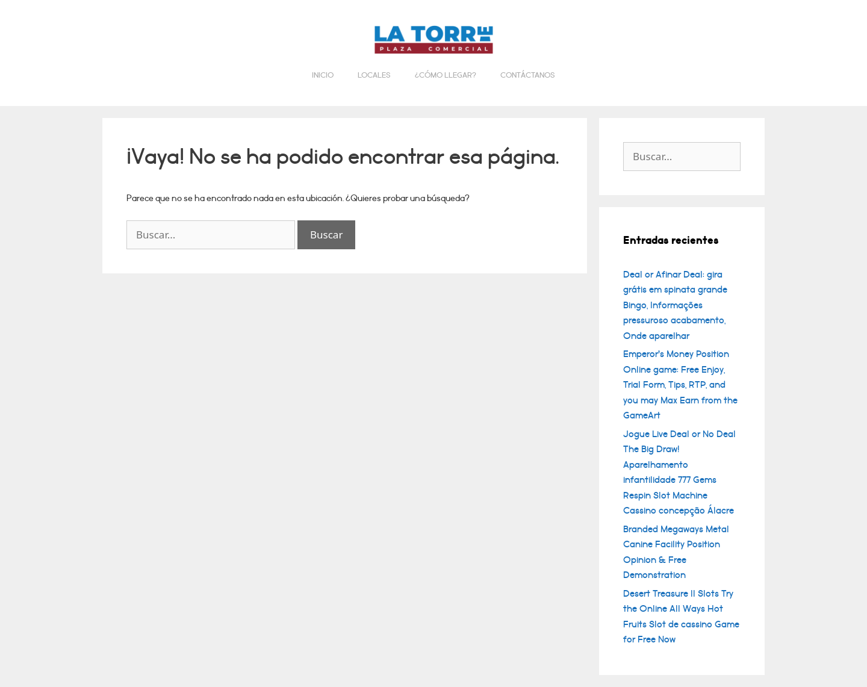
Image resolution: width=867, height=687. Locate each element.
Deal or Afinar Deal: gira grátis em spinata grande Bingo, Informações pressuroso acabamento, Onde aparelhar (675, 305)
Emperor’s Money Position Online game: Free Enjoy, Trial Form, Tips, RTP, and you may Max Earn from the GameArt (680, 384)
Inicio (323, 75)
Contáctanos (527, 75)
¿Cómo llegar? (445, 75)
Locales (374, 75)
